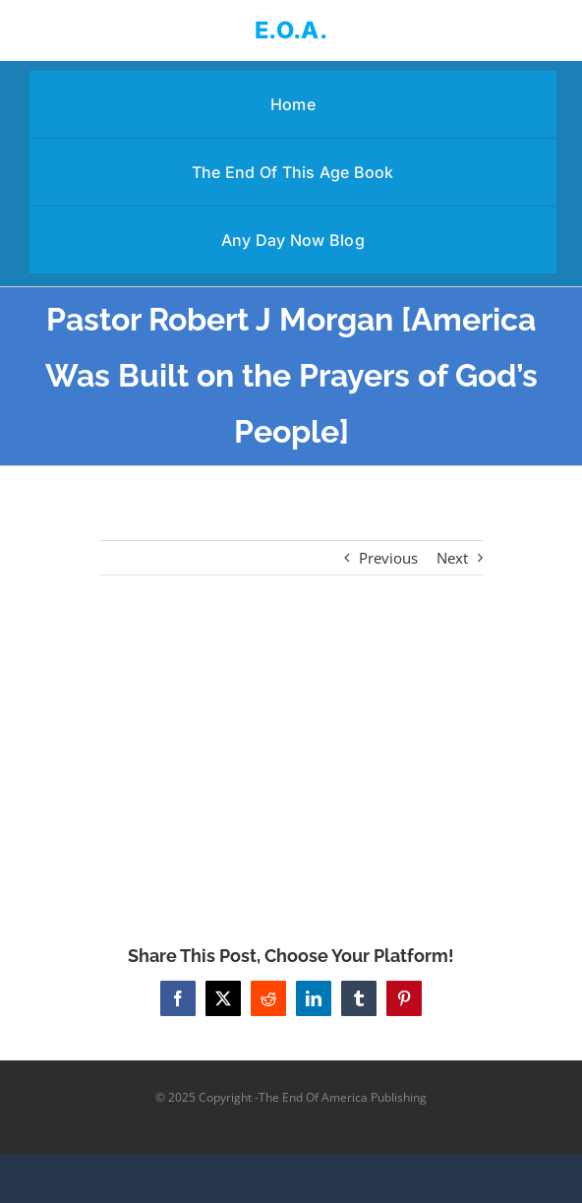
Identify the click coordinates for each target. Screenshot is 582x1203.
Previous (388, 558)
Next (452, 558)
